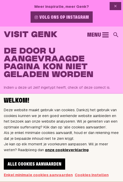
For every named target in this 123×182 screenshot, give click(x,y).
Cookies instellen (92, 174)
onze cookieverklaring (67, 149)
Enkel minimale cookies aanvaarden (38, 175)
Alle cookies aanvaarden (34, 164)
